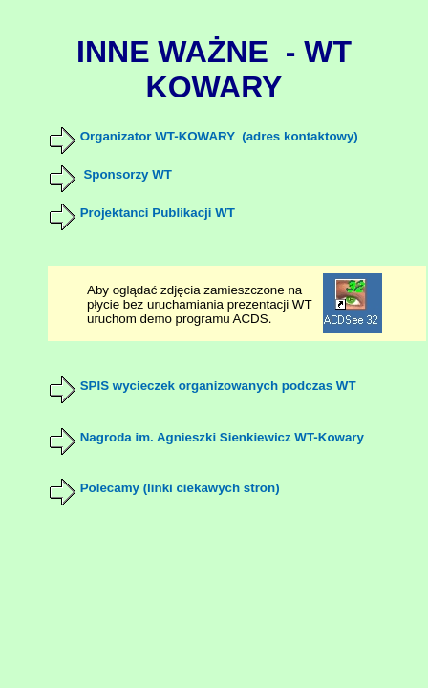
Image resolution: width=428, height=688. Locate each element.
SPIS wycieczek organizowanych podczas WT (218, 385)
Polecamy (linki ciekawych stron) (180, 488)
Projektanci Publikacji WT (157, 212)
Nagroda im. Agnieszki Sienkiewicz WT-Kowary (222, 437)
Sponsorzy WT (127, 174)
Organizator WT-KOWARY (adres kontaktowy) (219, 136)
